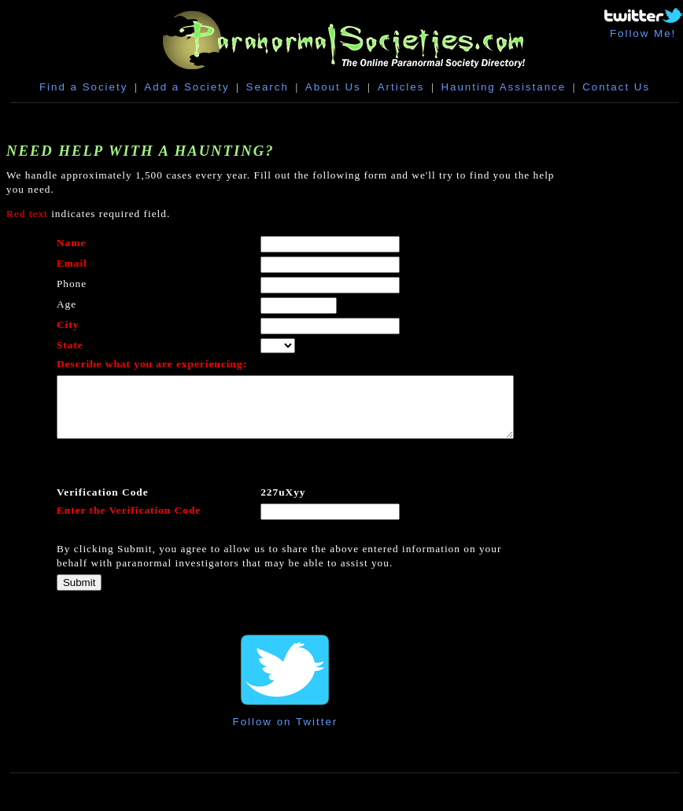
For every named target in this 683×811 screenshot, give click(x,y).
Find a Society (83, 87)
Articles (401, 87)
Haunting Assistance (503, 87)
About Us (333, 87)
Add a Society (186, 87)
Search (267, 87)
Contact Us (616, 87)
